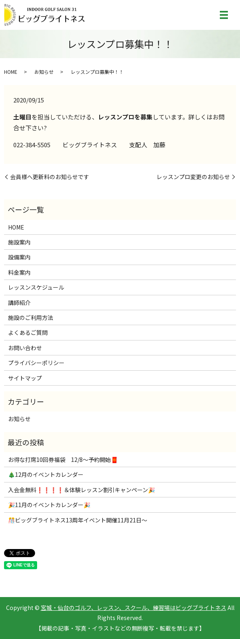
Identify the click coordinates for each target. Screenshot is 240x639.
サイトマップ (25, 378)
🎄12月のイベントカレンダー (45, 474)
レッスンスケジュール (36, 287)
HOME (10, 71)
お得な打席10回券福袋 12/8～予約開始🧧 (63, 459)
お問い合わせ (25, 348)
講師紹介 (19, 303)
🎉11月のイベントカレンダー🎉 (49, 505)
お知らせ (44, 71)
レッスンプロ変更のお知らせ (193, 177)
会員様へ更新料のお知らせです (49, 177)
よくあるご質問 (28, 332)
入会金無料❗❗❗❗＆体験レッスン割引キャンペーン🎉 (81, 490)
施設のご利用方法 (30, 317)
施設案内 (19, 242)
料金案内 (19, 272)
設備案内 (19, 257)
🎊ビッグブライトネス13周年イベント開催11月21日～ (77, 520)
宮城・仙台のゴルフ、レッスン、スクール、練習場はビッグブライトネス (133, 608)
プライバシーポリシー (36, 363)
